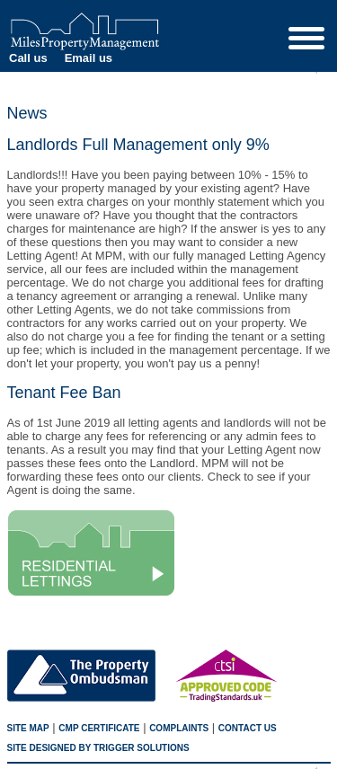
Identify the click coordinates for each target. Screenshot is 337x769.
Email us (88, 58)
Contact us (247, 728)
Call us (28, 58)
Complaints (178, 728)
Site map (28, 728)
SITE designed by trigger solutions (98, 748)
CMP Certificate (98, 728)
